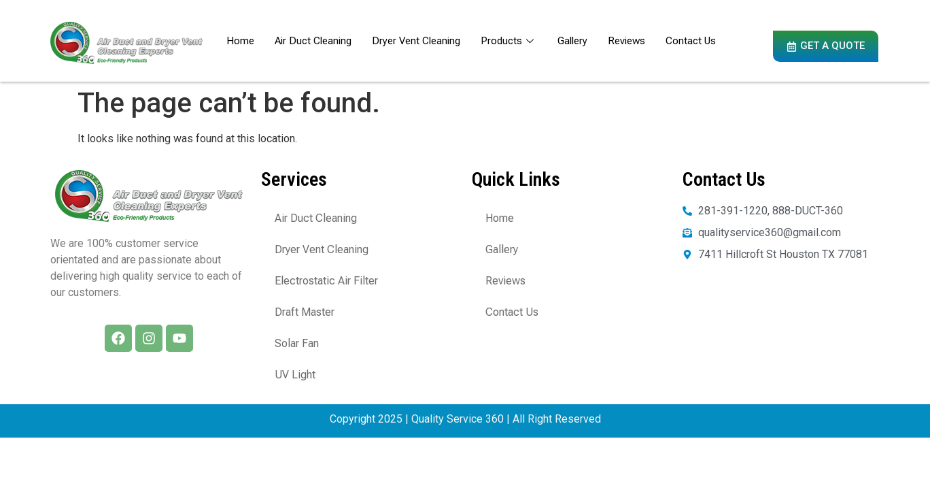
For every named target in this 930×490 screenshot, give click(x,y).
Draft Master (304, 312)
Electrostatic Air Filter (326, 280)
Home (240, 41)
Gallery (572, 41)
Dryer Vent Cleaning (416, 41)
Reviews (626, 41)
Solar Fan (297, 343)
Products (509, 41)
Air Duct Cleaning (313, 41)
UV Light (295, 374)
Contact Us (691, 41)
